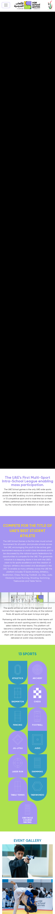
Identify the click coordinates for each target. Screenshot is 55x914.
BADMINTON (18, 702)
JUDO (37, 748)
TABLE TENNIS (18, 795)
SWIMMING (37, 772)
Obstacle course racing (27, 820)
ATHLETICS (17, 678)
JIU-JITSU (18, 748)
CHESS (37, 702)
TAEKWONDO (37, 795)
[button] (27, 498)
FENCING (17, 725)
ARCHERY (37, 678)
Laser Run (17, 772)
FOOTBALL (37, 725)
